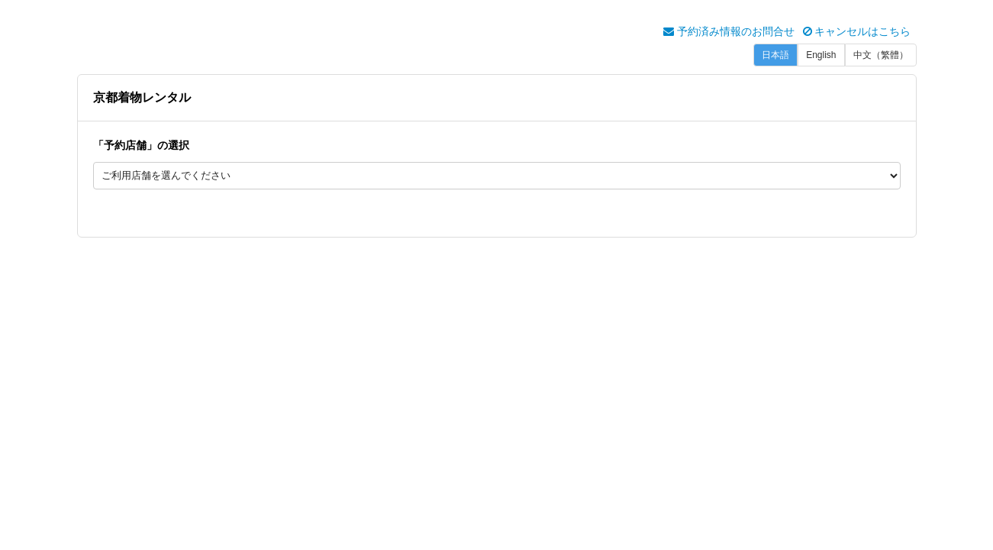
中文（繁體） (880, 55)
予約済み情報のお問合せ (729, 31)
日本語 (775, 55)
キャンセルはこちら (857, 31)
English (821, 55)
